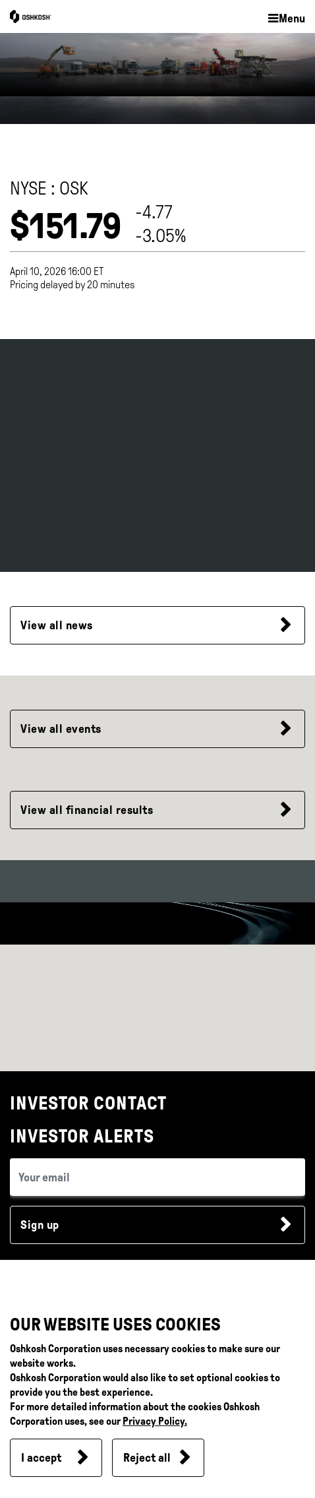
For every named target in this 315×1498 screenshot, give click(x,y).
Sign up (39, 1225)
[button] (286, 19)
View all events (60, 728)
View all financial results (86, 810)
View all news (56, 625)
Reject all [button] (147, 1457)
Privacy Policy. (155, 1421)
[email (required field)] (157, 1177)
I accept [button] (41, 1457)
